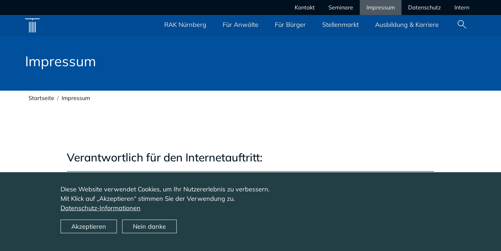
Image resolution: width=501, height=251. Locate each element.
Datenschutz (424, 7)
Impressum (380, 7)
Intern (461, 7)
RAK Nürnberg (185, 25)
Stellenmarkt (340, 25)
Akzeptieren (88, 232)
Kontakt (305, 7)
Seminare (340, 7)
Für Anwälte (241, 25)
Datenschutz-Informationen (101, 213)
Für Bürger (290, 25)
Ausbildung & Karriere (407, 25)
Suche (462, 25)
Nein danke (149, 232)
